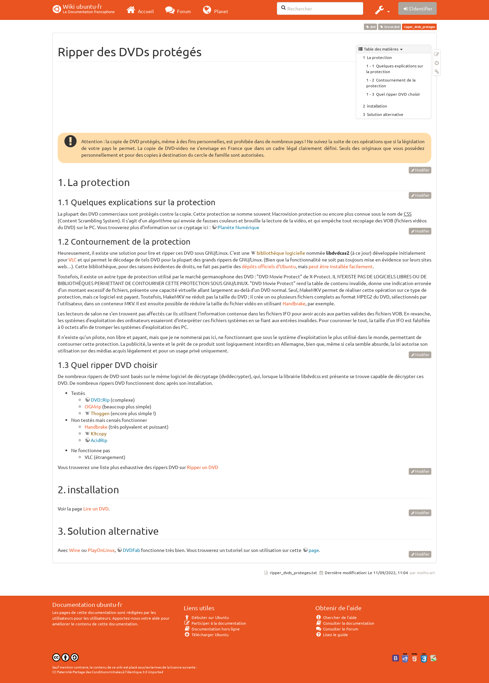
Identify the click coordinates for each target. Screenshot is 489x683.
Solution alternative (385, 114)
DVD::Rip (100, 400)
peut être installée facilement (341, 266)
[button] (381, 10)
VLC (72, 259)
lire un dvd (389, 26)
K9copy (99, 433)
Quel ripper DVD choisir (398, 94)
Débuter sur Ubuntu (206, 617)
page (314, 550)
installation (377, 105)
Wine (74, 550)
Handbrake (294, 303)
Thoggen (100, 413)
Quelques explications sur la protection (394, 68)
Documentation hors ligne (212, 628)
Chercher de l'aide (336, 617)
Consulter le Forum (336, 628)
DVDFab (131, 550)
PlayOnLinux (101, 550)
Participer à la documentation (215, 623)
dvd (370, 26)
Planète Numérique (238, 227)
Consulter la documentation (344, 623)
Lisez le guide (331, 634)
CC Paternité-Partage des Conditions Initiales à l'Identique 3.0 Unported (107, 671)
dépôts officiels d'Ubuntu (269, 266)
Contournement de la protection (390, 82)
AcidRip (99, 440)
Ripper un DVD (202, 467)
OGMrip (93, 406)
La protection (379, 57)
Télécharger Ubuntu (206, 634)
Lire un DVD (96, 508)
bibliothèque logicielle (281, 253)
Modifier (422, 170)
